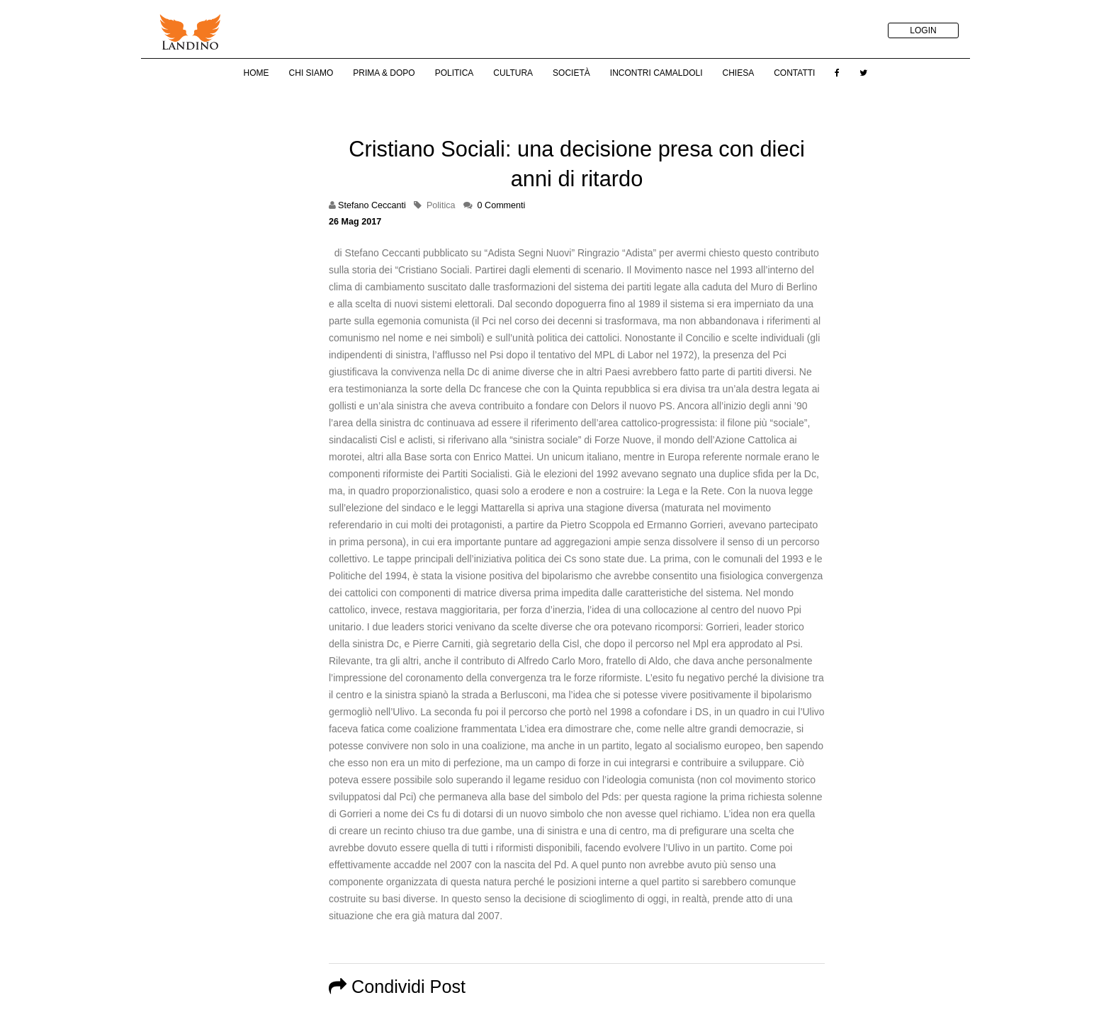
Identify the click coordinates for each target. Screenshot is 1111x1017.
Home (256, 73)
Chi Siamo (311, 73)
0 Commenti (502, 205)
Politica (454, 73)
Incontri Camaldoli (656, 73)
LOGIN (923, 30)
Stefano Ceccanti (372, 205)
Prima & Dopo (383, 73)
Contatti (794, 73)
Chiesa (738, 73)
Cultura (513, 73)
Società (571, 73)
